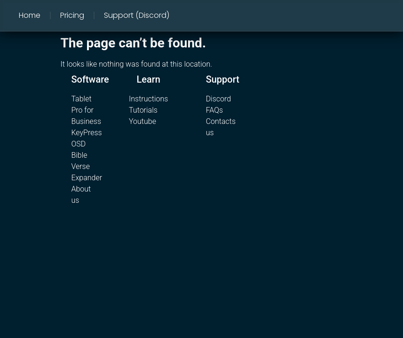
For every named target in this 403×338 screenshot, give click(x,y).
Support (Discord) (136, 15)
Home (29, 15)
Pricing (72, 15)
